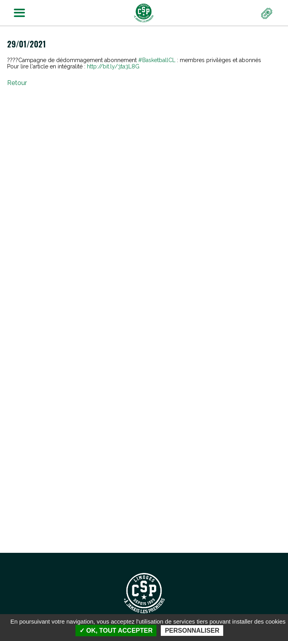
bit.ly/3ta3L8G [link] (113, 66)
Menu (17, 11)
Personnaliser (192, 630)
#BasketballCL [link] (156, 60)
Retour (17, 83)
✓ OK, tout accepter (115, 630)
